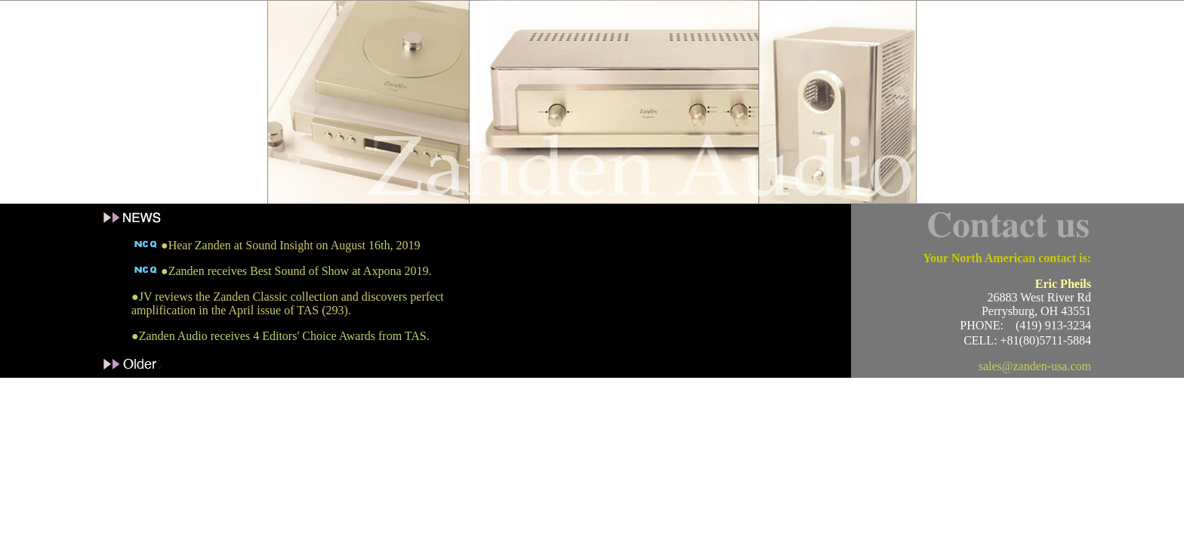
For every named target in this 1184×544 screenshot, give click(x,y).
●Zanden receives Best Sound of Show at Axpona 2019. (281, 270)
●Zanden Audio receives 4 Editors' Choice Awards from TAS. (280, 335)
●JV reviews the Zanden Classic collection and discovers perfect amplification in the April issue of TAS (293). (287, 303)
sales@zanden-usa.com (1035, 366)
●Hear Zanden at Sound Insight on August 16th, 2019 (275, 245)
